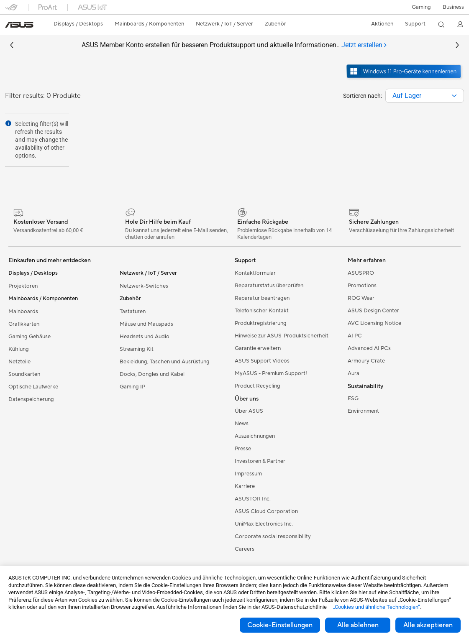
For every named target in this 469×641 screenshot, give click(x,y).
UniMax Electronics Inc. (264, 524)
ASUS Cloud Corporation (266, 511)
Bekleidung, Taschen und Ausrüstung (165, 361)
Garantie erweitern (258, 348)
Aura (353, 373)
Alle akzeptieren (428, 625)
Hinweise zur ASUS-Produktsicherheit (281, 335)
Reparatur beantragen (262, 298)
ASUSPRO (361, 273)
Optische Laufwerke (33, 386)
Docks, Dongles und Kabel (152, 374)
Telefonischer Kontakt (262, 310)
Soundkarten (24, 374)
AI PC (355, 335)
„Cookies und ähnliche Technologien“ (376, 607)
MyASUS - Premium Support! (271, 373)
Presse (243, 448)
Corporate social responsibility (273, 536)
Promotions (362, 285)
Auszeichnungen (255, 436)
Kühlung (18, 349)
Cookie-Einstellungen (280, 625)
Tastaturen (133, 311)
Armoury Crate (366, 361)
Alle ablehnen (358, 625)
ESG (353, 398)
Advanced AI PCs (369, 348)
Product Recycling (257, 386)
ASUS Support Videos (262, 361)
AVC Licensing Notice (374, 323)
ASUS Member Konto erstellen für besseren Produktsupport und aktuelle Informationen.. (234, 45)
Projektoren (23, 286)
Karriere (245, 486)
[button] (421, 7)
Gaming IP (132, 386)
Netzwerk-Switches (144, 286)
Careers (244, 549)
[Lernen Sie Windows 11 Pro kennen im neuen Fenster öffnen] (404, 79)
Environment (363, 411)
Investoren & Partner (260, 461)
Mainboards (23, 311)
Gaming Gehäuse (29, 336)
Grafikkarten (23, 324)
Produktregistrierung (261, 323)
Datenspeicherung (31, 399)
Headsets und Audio (144, 336)
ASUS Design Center (373, 310)
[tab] (364, 45)
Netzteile (19, 361)
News (242, 423)
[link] (19, 25)
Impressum (248, 473)
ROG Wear (361, 298)
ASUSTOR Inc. (253, 498)
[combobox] (424, 96)
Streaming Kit (137, 349)
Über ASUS (249, 411)
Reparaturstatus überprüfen (269, 285)
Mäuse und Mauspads (146, 324)
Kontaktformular (255, 273)
